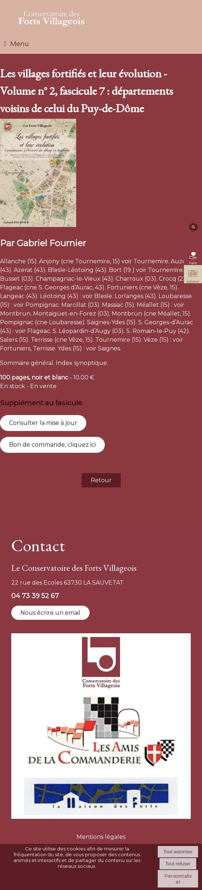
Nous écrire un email (50, 612)
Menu (19, 44)
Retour (101, 480)
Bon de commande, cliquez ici (52, 444)
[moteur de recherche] (193, 229)
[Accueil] (51, 17)
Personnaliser (178, 879)
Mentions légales (101, 836)
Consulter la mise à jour (43, 422)
